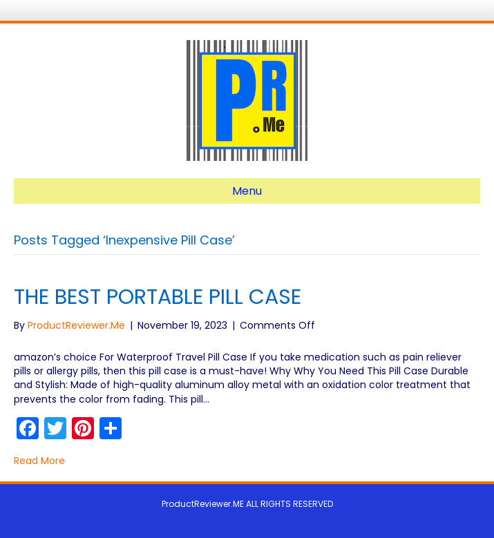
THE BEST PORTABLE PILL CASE (157, 296)
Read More (39, 461)
